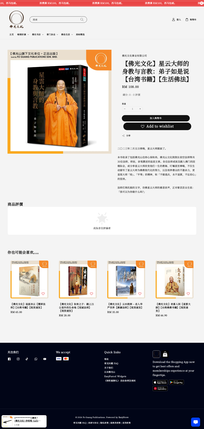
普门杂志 (51, 34)
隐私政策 (104, 422)
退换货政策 (115, 422)
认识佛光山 (109, 371)
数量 (124, 103)
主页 (11, 34)
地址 (106, 359)
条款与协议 (93, 422)
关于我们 (108, 367)
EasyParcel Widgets (115, 376)
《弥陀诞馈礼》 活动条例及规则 (120, 380)
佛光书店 (36, 34)
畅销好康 (21, 34)
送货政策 (126, 422)
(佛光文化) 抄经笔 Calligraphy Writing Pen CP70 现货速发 (27, 421)
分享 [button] (126, 135)
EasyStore (124, 417)
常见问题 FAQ (111, 363)
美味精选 (80, 34)
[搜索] (82, 19)
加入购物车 (156, 118)
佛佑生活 (65, 34)
